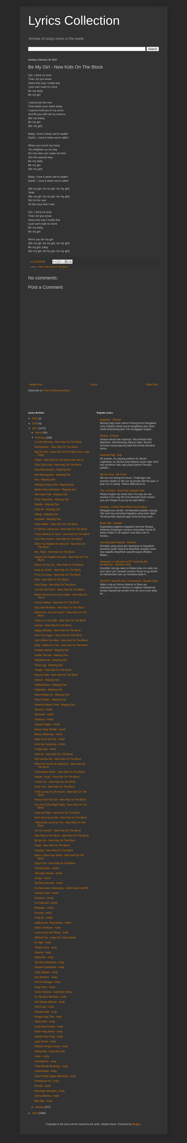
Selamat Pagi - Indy (111, 455)
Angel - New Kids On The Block (52, 845)
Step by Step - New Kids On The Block (56, 674)
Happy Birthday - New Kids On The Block (57, 630)
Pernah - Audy (42, 1085)
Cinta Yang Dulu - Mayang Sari (51, 499)
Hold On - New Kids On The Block (53, 754)
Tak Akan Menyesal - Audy (49, 962)
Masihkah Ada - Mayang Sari (50, 660)
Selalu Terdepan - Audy (47, 927)
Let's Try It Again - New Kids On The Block (58, 635)
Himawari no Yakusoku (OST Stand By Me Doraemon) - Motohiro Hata (123, 563)
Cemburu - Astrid (43, 898)
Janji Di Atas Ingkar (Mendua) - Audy (54, 1076)
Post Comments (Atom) (57, 390)
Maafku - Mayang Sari (46, 504)
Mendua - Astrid (43, 709)
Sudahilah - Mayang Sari (48, 689)
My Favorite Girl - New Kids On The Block (57, 759)
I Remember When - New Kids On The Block (59, 771)
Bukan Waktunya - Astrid (48, 734)
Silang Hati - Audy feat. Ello (49, 1051)
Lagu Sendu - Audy (45, 1041)
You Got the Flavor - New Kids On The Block (59, 589)
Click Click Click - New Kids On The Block (57, 464)
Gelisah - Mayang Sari (46, 679)
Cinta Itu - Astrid (43, 917)
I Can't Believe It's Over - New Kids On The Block (62, 534)
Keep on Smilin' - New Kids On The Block (57, 569)
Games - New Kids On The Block (52, 625)
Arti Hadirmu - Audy (45, 1061)
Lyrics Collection (74, 20)
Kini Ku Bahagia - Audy (47, 982)
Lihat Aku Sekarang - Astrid (49, 744)
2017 (35, 428)
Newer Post (35, 384)
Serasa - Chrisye (109, 435)
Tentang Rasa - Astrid (46, 868)
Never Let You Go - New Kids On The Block (58, 564)
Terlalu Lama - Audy (45, 947)
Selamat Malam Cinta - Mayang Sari (54, 704)
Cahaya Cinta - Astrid (46, 892)
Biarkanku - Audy (44, 957)
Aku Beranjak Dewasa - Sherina (118, 542)
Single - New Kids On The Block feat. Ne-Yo (58, 459)
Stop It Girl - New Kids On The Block (54, 863)
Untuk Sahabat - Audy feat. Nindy (53, 991)
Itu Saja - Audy (42, 942)
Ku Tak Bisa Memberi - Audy (50, 996)
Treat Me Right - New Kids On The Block (57, 812)
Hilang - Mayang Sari (46, 514)
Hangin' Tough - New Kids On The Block (56, 776)
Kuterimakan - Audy (45, 1071)
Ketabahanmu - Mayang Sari (50, 684)
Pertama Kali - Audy (45, 1011)
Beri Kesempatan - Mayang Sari (52, 474)
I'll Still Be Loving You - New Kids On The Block (60, 529)
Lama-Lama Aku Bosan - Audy (51, 932)
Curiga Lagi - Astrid (45, 749)
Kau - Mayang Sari (44, 479)
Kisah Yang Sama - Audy (48, 1031)
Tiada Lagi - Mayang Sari (48, 665)
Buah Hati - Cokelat (111, 523)
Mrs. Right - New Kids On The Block (54, 551)
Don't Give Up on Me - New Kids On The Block (60, 817)
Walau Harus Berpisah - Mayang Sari (55, 489)
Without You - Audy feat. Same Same (55, 937)
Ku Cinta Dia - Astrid (45, 902)
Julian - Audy (41, 1056)
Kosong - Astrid (42, 912)
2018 (35, 423)
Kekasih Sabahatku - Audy (49, 967)
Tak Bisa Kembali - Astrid (48, 883)
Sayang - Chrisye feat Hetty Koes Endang (123, 506)
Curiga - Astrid (42, 878)
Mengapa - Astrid (44, 907)
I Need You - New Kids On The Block (55, 781)
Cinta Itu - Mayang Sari (47, 509)
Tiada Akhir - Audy (44, 1021)
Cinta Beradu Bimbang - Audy (51, 1066)
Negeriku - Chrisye (110, 419)
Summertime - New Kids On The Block (56, 447)
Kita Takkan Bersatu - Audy (49, 1001)
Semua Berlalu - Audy (46, 1095)
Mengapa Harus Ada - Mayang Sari (54, 484)
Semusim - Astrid (44, 714)
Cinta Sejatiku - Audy (46, 972)
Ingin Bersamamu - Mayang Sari (52, 469)
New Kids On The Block (56, 266)
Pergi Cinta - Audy (44, 987)
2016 (35, 1113)
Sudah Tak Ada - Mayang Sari (51, 655)
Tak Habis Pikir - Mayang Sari (50, 494)
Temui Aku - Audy (44, 1006)
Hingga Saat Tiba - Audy (48, 1016)
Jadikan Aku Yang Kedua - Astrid (52, 922)
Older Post (152, 384)
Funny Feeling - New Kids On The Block (56, 602)
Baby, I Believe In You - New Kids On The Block (61, 645)
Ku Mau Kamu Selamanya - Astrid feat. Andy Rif (61, 888)
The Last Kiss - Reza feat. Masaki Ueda (122, 490)
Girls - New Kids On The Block (51, 579)
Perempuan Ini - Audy (46, 1081)
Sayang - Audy (42, 952)
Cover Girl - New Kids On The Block (54, 786)
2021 (35, 418)
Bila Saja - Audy (43, 1100)
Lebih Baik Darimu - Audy (48, 1026)
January (40, 1107)
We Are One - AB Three (113, 474)
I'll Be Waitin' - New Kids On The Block (56, 524)
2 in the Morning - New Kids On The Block (57, 441)
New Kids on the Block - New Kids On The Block (61, 835)
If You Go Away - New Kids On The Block (57, 574)
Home (94, 384)
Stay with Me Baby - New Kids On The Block (59, 607)
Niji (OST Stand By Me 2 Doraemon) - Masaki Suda (129, 580)
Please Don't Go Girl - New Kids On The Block (60, 799)
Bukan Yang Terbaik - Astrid (49, 729)
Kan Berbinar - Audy (45, 977)
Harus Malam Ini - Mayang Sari (51, 694)
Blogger (136, 1124)
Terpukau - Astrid (43, 719)
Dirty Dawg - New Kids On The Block (55, 584)
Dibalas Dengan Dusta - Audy (50, 1046)
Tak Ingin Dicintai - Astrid (48, 873)
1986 (40, 266)
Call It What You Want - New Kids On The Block (61, 640)
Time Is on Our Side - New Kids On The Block (60, 620)
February (40, 437)
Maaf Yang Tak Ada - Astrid (49, 739)
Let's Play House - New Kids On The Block (58, 539)
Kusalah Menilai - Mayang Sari (51, 650)
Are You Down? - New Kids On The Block (57, 830)
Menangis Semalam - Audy (49, 1090)
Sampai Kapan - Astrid (46, 724)
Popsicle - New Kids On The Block (53, 850)
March (39, 432)
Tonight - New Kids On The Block (52, 669)
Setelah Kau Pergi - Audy (48, 1036)
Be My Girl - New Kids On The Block (54, 840)
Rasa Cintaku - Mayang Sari (50, 699)
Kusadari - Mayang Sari (47, 519)
